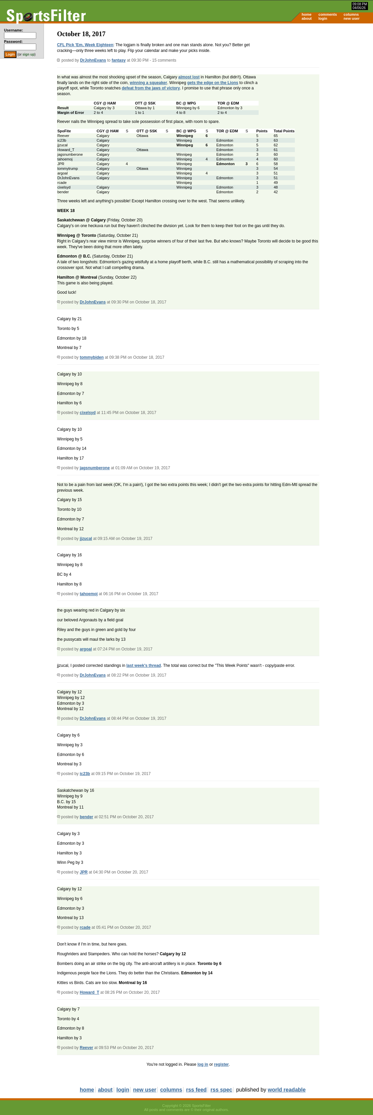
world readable (287, 1090)
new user (351, 18)
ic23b (85, 773)
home (306, 14)
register (221, 1064)
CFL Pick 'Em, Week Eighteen (85, 45)
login (322, 18)
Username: (13, 30)
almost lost (189, 77)
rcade (85, 927)
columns (351, 14)
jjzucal (86, 538)
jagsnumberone (95, 468)
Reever (86, 1047)
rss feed (196, 1090)
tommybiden (92, 357)
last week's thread (143, 665)
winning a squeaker (148, 82)
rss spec (221, 1090)
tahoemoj (89, 593)
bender (86, 817)
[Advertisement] (316, 76)
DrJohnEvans (93, 60)
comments (327, 14)
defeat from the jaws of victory (151, 88)
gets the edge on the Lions (212, 82)
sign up (28, 54)
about (307, 18)
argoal (86, 649)
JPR (84, 872)
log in (203, 1064)
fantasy (119, 60)
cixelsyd (88, 412)
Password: (13, 42)
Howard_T (89, 992)
